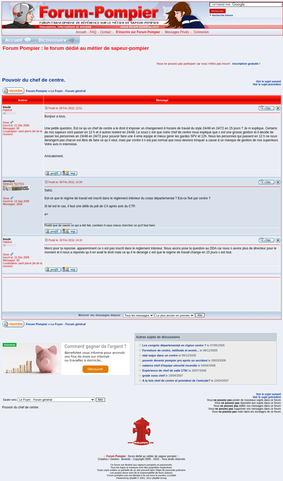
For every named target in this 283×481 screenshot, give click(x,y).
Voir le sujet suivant (268, 81)
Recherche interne (222, 15)
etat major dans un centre (160, 355)
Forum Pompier (36, 90)
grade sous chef (153, 375)
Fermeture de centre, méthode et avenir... (170, 350)
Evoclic (126, 459)
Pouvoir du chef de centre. (33, 80)
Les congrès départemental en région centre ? (174, 345)
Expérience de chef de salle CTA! (165, 370)
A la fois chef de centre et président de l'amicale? (176, 380)
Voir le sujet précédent (267, 84)
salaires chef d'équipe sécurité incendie (169, 365)
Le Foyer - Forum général (68, 90)
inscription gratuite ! (246, 63)
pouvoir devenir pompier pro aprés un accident (174, 360)
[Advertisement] (64, 64)
